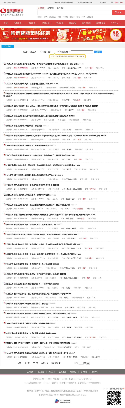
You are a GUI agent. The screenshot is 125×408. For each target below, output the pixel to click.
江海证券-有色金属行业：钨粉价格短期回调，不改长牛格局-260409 (32, 284)
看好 (91, 68)
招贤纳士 (73, 372)
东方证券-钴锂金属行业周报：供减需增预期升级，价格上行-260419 (32, 83)
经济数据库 (100, 23)
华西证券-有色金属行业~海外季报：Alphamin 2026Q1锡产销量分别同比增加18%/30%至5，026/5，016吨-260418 (51, 74)
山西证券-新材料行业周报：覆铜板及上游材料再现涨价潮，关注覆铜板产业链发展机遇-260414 (43, 165)
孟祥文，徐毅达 (72, 317)
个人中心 (114, 23)
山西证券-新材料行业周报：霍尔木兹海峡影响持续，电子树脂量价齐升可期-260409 (38, 294)
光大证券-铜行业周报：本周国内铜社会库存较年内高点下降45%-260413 (34, 175)
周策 (63, 120)
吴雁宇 (69, 130)
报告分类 (17, 23)
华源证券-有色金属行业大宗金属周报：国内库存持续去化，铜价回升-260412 (36, 274)
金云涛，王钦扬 (71, 228)
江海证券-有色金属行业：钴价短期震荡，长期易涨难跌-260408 (31, 323)
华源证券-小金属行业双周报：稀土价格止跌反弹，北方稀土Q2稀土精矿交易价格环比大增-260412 (44, 244)
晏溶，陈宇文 (71, 238)
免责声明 (95, 372)
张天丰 (71, 110)
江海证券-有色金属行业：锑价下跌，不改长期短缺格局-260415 (31, 145)
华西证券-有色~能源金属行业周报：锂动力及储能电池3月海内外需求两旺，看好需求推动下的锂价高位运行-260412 (51, 214)
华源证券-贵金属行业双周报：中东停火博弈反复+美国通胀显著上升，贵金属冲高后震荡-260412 (43, 254)
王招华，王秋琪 (72, 357)
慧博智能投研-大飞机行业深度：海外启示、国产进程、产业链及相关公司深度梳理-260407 (41, 343)
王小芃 (68, 159)
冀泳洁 (68, 169)
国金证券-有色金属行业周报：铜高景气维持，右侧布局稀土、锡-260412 (34, 224)
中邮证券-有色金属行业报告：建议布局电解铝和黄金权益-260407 (31, 333)
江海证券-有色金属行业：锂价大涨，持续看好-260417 (27, 125)
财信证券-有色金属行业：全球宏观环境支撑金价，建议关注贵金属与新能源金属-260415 (40, 116)
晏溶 (68, 78)
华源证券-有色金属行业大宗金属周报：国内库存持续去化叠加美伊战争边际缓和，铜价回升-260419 (45, 64)
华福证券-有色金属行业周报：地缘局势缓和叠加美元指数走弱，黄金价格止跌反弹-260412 (41, 205)
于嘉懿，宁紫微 (69, 88)
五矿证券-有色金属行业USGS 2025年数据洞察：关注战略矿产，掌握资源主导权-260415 (40, 155)
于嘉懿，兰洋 (70, 199)
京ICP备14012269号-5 (68, 383)
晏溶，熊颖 (69, 219)
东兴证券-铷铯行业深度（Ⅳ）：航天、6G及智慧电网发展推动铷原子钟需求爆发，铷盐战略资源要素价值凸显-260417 (52, 106)
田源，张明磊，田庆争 (74, 68)
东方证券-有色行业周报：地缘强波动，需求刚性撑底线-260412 (31, 195)
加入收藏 (41, 372)
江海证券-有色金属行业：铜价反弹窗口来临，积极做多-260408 (31, 303)
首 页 (6, 23)
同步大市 (76, 120)
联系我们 (51, 372)
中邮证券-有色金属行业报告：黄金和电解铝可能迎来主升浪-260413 (32, 185)
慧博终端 (45, 23)
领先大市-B (82, 169)
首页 (19, 363)
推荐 (79, 78)
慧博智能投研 (66, 347)
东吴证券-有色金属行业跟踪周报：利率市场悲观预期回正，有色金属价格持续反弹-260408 (41, 313)
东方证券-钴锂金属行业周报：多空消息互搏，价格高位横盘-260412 (32, 264)
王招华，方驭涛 (71, 179)
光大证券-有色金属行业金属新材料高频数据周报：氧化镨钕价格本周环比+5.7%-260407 (40, 353)
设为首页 (30, 372)
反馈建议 (62, 372)
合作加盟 (84, 372)
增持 (80, 130)
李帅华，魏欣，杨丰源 (74, 189)
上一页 (27, 363)
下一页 (35, 363)
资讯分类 (31, 23)
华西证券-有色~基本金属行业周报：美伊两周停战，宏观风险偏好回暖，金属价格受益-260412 (42, 234)
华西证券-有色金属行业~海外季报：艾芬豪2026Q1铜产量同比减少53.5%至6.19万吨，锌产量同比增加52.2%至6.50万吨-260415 (56, 135)
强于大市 (93, 189)
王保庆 (67, 209)
